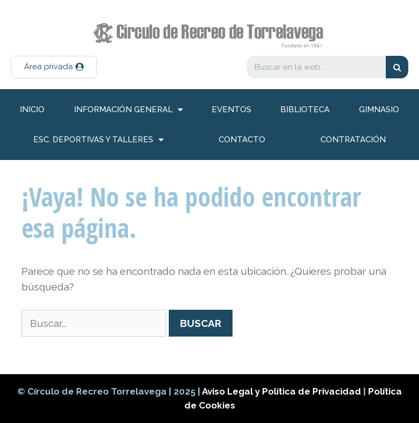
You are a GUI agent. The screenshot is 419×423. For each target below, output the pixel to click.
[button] (54, 67)
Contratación (353, 139)
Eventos (231, 109)
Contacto (242, 139)
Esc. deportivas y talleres (98, 140)
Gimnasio (379, 109)
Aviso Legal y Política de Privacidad (282, 391)
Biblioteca (305, 109)
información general (128, 110)
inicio (32, 109)
